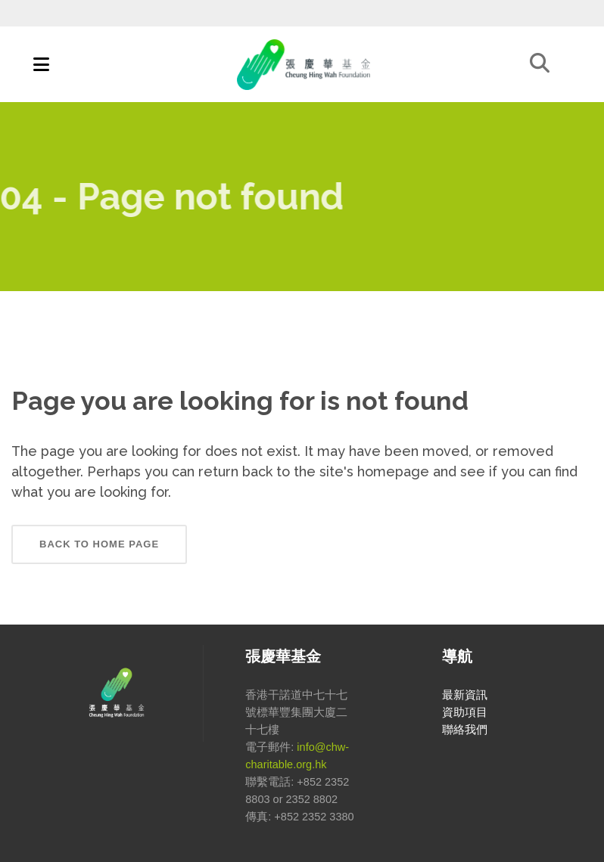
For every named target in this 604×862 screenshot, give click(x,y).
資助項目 (464, 712)
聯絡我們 (464, 730)
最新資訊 (464, 695)
